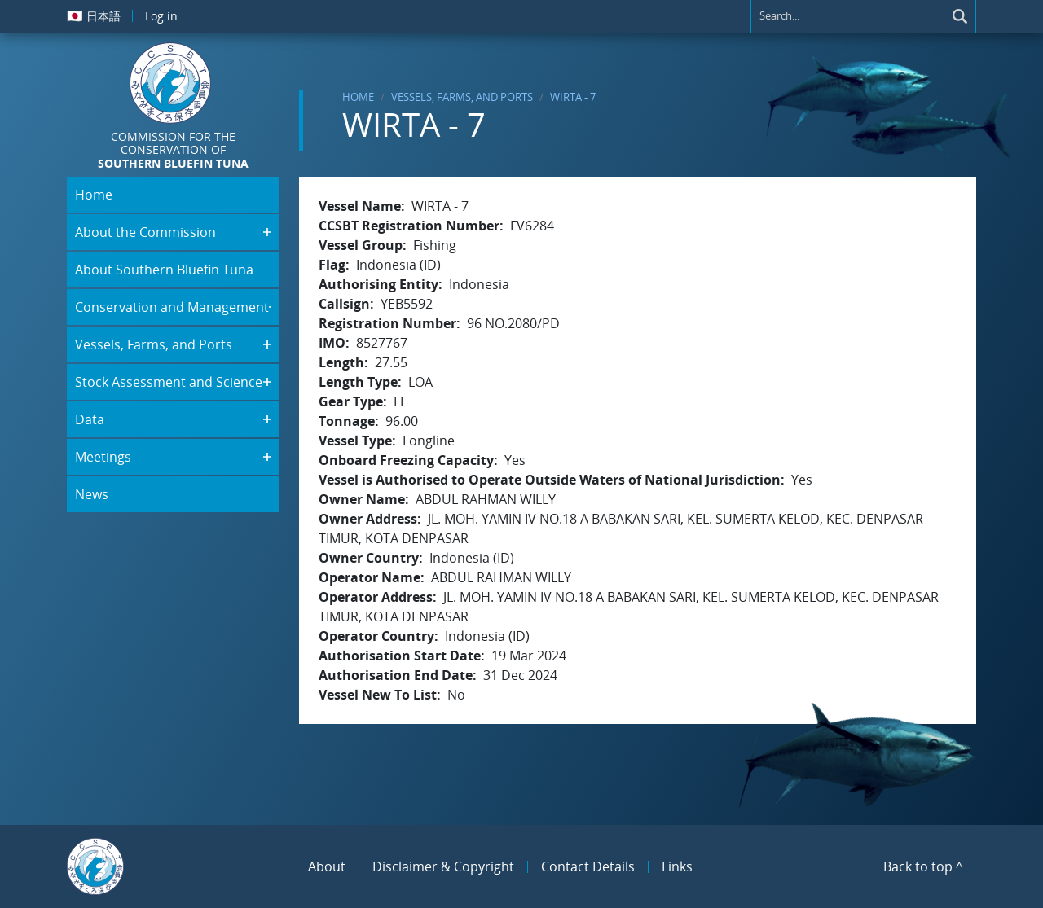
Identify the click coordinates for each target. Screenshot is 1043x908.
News (91, 494)
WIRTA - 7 (573, 97)
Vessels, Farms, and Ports (462, 97)
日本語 (94, 15)
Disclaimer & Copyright (443, 866)
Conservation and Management (172, 307)
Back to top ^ (923, 866)
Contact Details (588, 866)
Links (677, 866)
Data (89, 419)
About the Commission (145, 232)
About (326, 866)
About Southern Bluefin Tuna (164, 270)
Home (358, 97)
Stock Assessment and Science (168, 382)
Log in (161, 16)
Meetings (103, 457)
